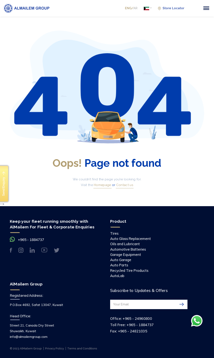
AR (135, 8)
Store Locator (171, 8)
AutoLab (117, 275)
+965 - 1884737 (31, 239)
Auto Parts (119, 265)
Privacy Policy (54, 348)
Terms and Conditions (82, 348)
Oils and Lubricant (125, 244)
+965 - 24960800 (137, 318)
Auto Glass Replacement (130, 238)
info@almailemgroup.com (29, 337)
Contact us (124, 185)
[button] (148, 8)
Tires (114, 233)
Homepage (102, 185)
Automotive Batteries (128, 249)
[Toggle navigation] (206, 8)
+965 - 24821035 (132, 331)
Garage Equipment (125, 254)
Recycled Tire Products (129, 270)
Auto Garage (120, 260)
